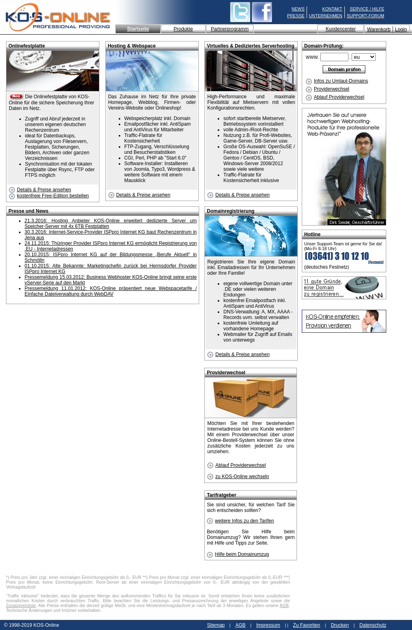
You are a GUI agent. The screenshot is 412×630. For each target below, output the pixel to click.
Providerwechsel (327, 89)
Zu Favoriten (306, 625)
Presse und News (28, 211)
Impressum (268, 625)
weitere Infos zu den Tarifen (240, 521)
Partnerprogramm (230, 29)
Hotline (312, 234)
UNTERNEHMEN (325, 15)
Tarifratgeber (221, 495)
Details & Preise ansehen (40, 190)
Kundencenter (340, 29)
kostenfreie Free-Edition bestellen (49, 196)
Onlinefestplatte (26, 46)
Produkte (183, 29)
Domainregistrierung (230, 211)
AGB (284, 605)
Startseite (138, 29)
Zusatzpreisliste (21, 605)
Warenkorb (378, 29)
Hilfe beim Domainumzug (238, 554)
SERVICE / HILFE (367, 8)
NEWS (298, 8)
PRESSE (296, 15)
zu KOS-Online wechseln (238, 476)
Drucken (340, 625)
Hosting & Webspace (132, 46)
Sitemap (216, 625)
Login (401, 29)
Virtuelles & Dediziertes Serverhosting (250, 46)
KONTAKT (332, 8)
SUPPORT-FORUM (365, 15)
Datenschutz (372, 625)
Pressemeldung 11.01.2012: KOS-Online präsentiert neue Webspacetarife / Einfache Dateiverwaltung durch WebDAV (111, 291)
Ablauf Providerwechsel (335, 97)
